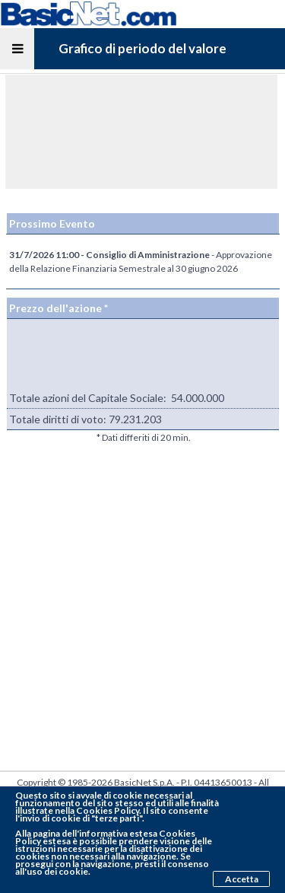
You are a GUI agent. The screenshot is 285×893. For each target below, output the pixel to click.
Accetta (241, 879)
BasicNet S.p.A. (144, 782)
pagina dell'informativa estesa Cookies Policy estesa (105, 837)
